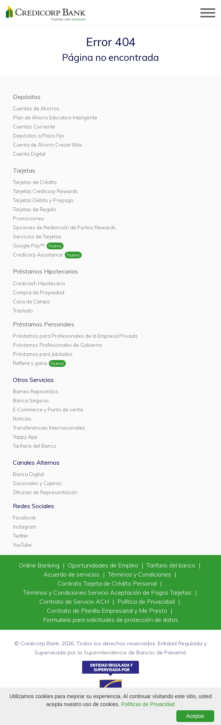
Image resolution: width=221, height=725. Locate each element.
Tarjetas (24, 170)
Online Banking (40, 565)
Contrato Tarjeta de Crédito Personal (108, 583)
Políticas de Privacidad (148, 704)
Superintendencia (105, 652)
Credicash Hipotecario (39, 283)
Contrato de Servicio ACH (74, 601)
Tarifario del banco (171, 565)
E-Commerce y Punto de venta (48, 410)
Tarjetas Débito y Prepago (43, 200)
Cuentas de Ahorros (36, 108)
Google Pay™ (29, 246)
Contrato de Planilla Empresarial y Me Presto (108, 610)
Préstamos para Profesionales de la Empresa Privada (75, 336)
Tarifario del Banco (34, 446)
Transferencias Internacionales (49, 428)
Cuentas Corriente (34, 127)
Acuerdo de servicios (72, 574)
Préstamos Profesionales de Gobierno (57, 345)
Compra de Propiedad (38, 292)
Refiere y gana (30, 363)
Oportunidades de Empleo (104, 565)
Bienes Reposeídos (35, 391)
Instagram (24, 527)
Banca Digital (28, 474)
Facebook (24, 518)
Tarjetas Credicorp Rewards (45, 191)
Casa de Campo (31, 301)
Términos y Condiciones (140, 574)
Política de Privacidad (146, 601)
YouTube (22, 545)
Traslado (23, 311)
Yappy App (25, 437)
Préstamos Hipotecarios (45, 271)
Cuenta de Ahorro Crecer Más (47, 145)
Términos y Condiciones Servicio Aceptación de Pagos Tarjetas (108, 592)
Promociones (28, 218)
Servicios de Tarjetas (37, 236)
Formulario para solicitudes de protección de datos (110, 619)
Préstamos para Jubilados (43, 354)
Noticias (22, 419)
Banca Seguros (31, 400)
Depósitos (26, 96)
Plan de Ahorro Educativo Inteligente (55, 117)
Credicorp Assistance (38, 255)
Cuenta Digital (29, 154)
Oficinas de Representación (45, 492)
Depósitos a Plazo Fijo (38, 136)
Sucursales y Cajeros (37, 483)
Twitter (20, 536)
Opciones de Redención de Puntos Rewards (64, 227)
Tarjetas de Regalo (34, 209)
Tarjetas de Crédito (35, 182)
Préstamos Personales (43, 324)
